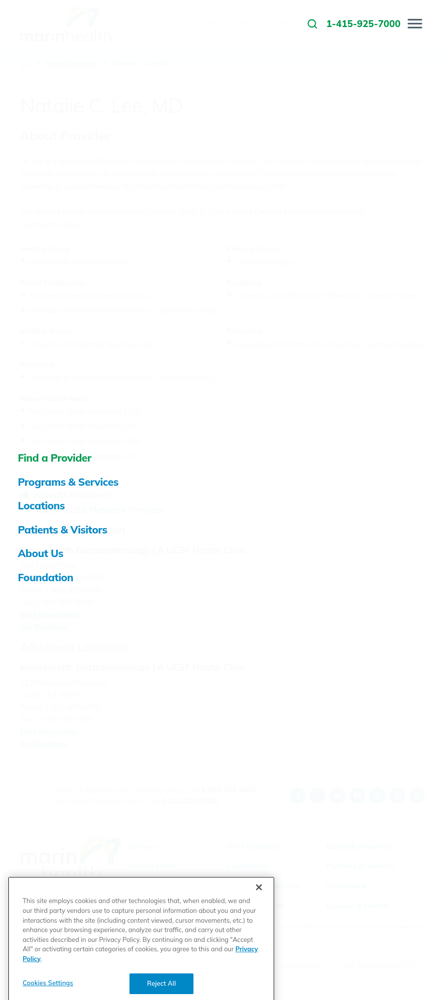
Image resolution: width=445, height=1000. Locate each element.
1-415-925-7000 (190, 801)
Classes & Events (356, 905)
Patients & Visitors (360, 866)
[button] (415, 24)
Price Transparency (369, 964)
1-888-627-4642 (228, 789)
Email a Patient (255, 905)
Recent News (152, 866)
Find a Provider (71, 63)
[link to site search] (312, 24)
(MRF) (411, 964)
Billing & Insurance (360, 846)
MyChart (144, 905)
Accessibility (300, 964)
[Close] (259, 919)
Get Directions (43, 626)
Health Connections (263, 885)
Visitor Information (163, 885)
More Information (49, 614)
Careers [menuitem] (242, 23)
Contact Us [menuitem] (280, 23)
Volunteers (345, 885)
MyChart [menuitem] (207, 23)
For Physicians (254, 846)
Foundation (248, 866)
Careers (142, 846)
